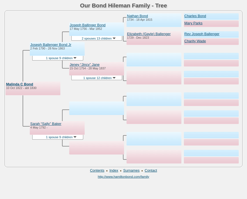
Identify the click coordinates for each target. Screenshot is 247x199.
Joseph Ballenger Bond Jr (50, 45)
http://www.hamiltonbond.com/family (123, 176)
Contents (97, 170)
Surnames (131, 170)
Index (113, 170)
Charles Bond (195, 16)
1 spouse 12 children (99, 78)
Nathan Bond (137, 16)
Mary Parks (193, 23)
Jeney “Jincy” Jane (85, 64)
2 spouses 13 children (99, 38)
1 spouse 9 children (61, 58)
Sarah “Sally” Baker (45, 124)
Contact (151, 170)
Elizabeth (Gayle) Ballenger (149, 34)
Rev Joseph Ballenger (201, 34)
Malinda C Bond (19, 84)
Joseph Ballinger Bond (88, 25)
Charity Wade (195, 41)
